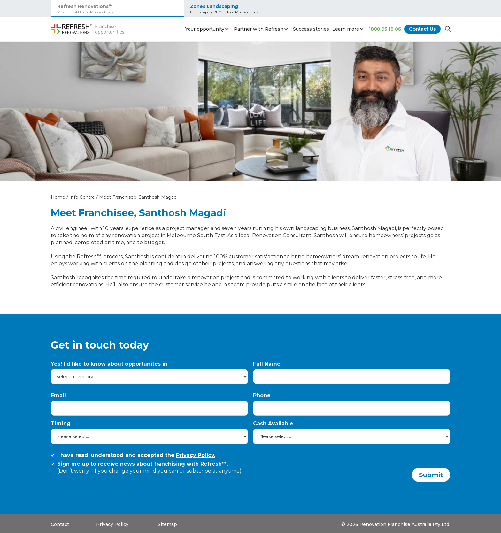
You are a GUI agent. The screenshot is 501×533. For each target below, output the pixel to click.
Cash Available (273, 424)
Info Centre (82, 197)
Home (58, 197)
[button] (208, 29)
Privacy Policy (112, 524)
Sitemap (167, 524)
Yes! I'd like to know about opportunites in (109, 364)
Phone (262, 395)
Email (58, 395)
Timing (61, 424)
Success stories (311, 29)
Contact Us (422, 29)
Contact (60, 524)
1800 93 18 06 (385, 29)
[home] (87, 29)
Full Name (267, 364)
